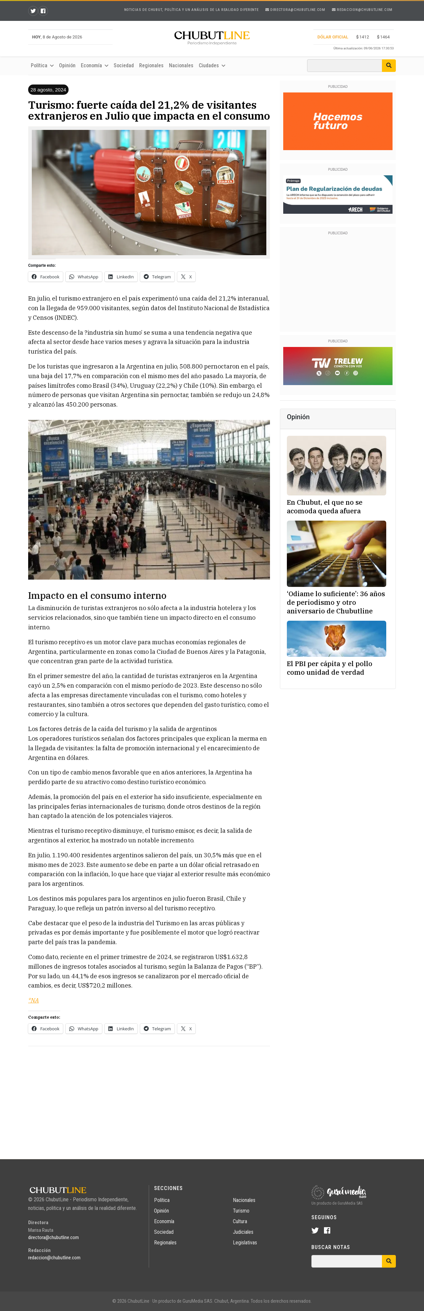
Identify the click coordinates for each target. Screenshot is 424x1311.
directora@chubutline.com (295, 10)
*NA (33, 1000)
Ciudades (212, 65)
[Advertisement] (149, 1098)
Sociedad (124, 65)
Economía (94, 65)
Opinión (67, 65)
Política (42, 65)
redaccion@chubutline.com (362, 10)
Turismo (241, 1211)
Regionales (151, 65)
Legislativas (245, 1242)
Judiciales (243, 1232)
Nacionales (181, 65)
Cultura (240, 1221)
